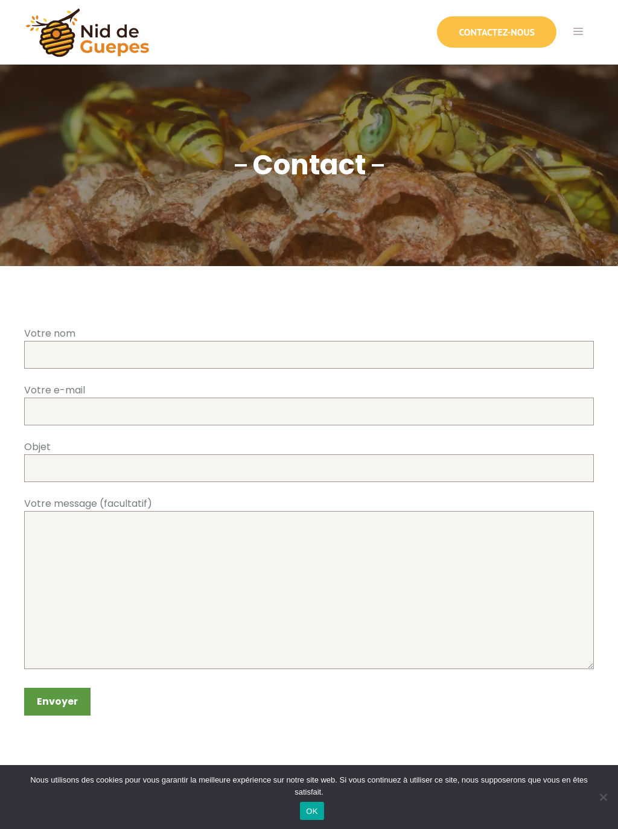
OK (311, 811)
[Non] (603, 797)
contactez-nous (497, 32)
